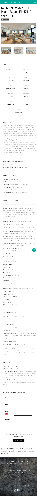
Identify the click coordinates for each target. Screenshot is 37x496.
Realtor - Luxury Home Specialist (18, 463)
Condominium (10, 88)
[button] (35, 2)
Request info (18, 440)
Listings (8, 485)
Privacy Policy (20, 436)
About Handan (16, 485)
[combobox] (9, 414)
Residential (5, 19)
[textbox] (9, 414)
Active (26, 88)
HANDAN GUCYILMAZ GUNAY (11, 2)
